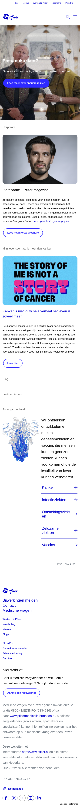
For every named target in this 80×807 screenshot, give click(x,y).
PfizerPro (69, 3)
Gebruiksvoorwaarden (15, 648)
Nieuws (26, 3)
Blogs (6, 634)
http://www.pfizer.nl (35, 752)
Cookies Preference (69, 804)
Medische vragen (17, 610)
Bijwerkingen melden (20, 600)
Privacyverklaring (12, 653)
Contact (9, 605)
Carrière (7, 658)
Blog (16, 3)
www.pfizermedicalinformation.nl (32, 716)
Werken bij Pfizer (40, 3)
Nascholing (56, 3)
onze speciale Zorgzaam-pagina (51, 221)
